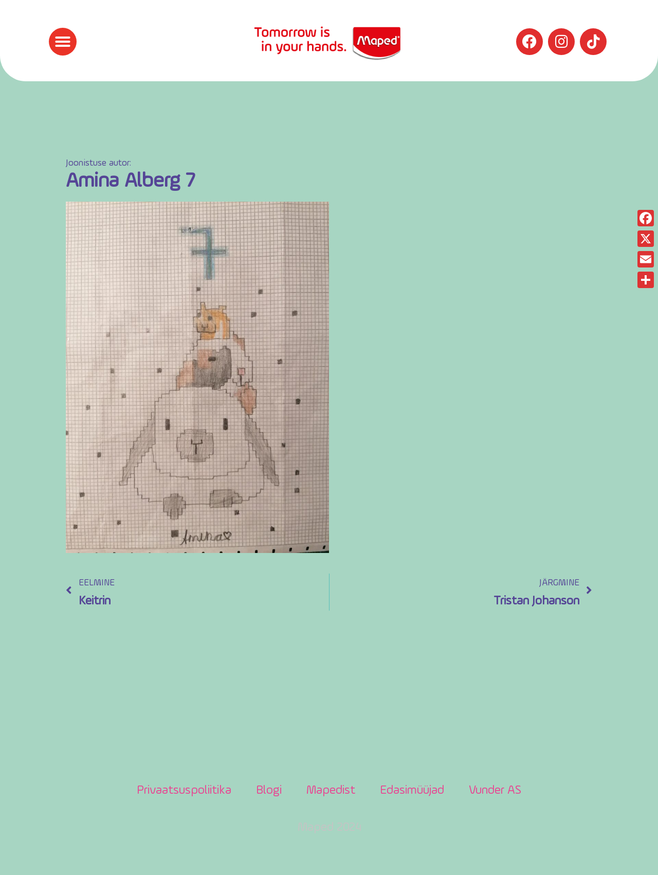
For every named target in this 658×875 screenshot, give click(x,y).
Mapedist (330, 790)
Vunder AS (495, 790)
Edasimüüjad (412, 790)
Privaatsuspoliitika (184, 790)
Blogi (269, 790)
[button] (63, 42)
